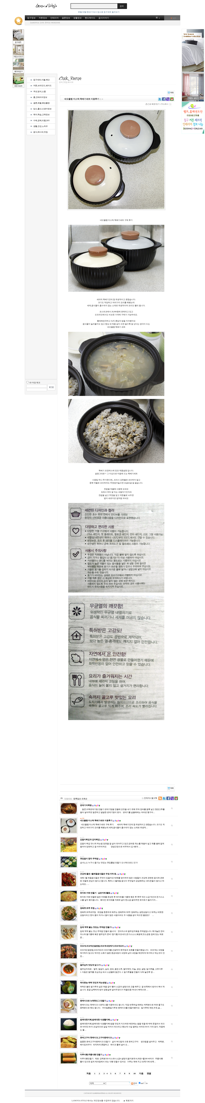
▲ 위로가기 (128, 1100)
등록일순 (77, 799)
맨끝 (149, 1073)
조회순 (84, 799)
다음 (141, 1073)
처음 (88, 1073)
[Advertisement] (102, 49)
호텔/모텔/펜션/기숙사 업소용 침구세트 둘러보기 (98, 12)
